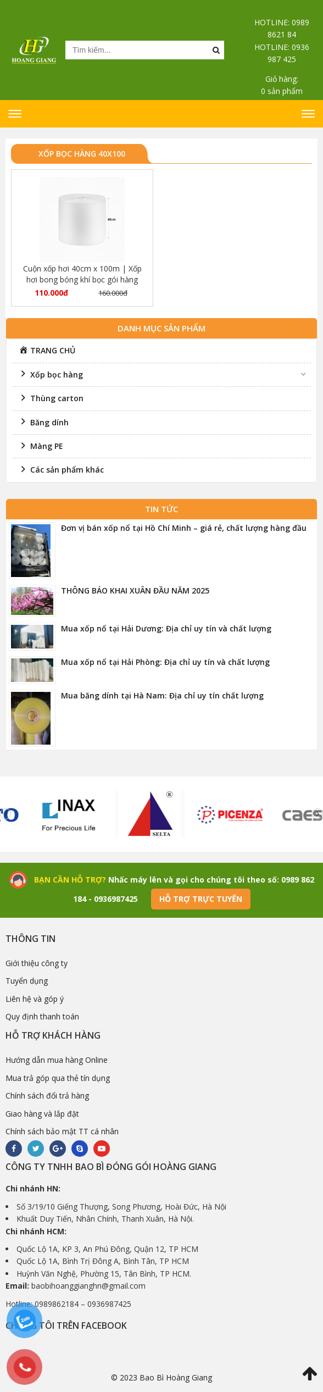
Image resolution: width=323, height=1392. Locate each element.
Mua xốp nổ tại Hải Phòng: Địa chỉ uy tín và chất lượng (165, 662)
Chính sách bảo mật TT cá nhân (62, 1131)
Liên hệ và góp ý (34, 999)
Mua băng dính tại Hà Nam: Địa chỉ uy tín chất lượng (162, 695)
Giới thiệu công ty (36, 963)
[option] (78, 814)
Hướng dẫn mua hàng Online (56, 1060)
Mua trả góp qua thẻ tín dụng (57, 1078)
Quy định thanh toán (42, 1016)
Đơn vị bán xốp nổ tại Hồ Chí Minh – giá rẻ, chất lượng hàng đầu (184, 528)
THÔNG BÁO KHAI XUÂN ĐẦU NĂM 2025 (135, 590)
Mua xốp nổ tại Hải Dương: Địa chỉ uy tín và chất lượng (166, 628)
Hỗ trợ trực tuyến (200, 899)
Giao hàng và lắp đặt (42, 1113)
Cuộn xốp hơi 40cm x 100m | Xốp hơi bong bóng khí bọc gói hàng (82, 274)
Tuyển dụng (26, 980)
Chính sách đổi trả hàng (47, 1095)
